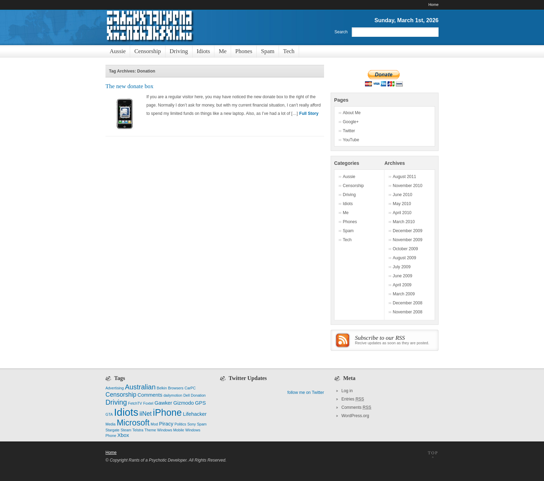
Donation (198, 395)
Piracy (166, 424)
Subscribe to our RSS (380, 338)
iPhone (167, 412)
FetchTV (135, 403)
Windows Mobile (170, 430)
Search (341, 31)
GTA (109, 414)
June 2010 (402, 194)
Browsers (175, 388)
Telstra (138, 430)
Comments (149, 395)
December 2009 (407, 230)
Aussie (349, 176)
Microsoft (133, 422)
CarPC (190, 388)
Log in (347, 390)
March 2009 (404, 294)
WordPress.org (355, 415)
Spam (348, 230)
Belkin (162, 388)
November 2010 (407, 185)
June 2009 (402, 275)
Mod (154, 424)
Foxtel (148, 403)
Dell (186, 395)
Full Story (308, 113)
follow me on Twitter (305, 392)
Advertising (114, 388)
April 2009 (402, 284)
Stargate (112, 430)
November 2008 (407, 312)
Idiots (348, 203)
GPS (200, 403)
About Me (351, 112)
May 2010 (402, 203)
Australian (140, 387)
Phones (350, 221)
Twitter (349, 130)
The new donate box (129, 86)
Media (110, 424)
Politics (180, 424)
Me (346, 212)
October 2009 (405, 248)
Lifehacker (194, 414)
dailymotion (172, 395)
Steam (126, 430)
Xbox (123, 435)
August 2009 (404, 257)
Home (433, 4)
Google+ (351, 121)
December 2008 (407, 303)
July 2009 (401, 266)
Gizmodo (183, 403)
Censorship (353, 185)
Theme (150, 430)
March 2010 (404, 221)
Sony (191, 424)
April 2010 (402, 212)
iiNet (145, 413)
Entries (352, 399)
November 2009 (407, 239)
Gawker (163, 403)
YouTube (351, 139)
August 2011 (404, 176)
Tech (347, 239)
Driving (349, 194)
